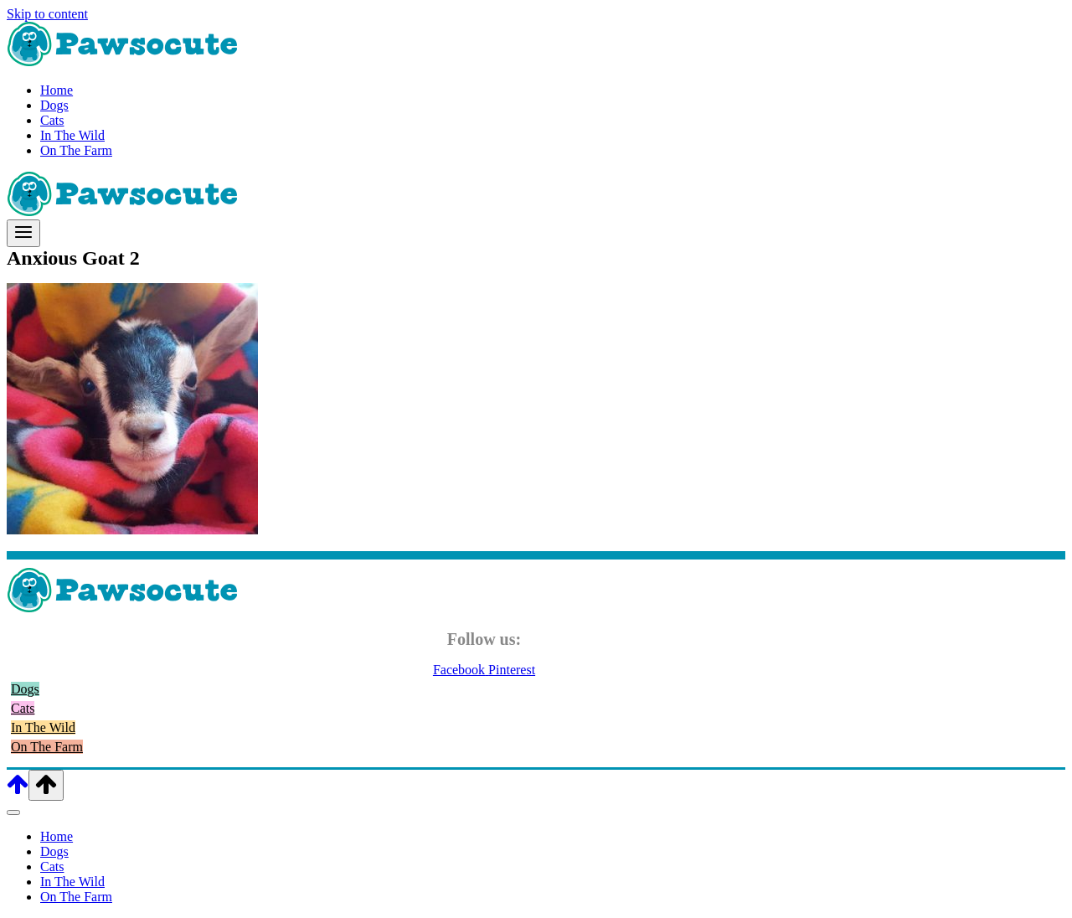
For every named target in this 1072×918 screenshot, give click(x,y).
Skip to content (47, 14)
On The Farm (76, 150)
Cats (52, 120)
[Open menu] (23, 233)
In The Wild (72, 135)
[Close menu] (13, 812)
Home (56, 90)
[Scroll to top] (17, 791)
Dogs (54, 105)
